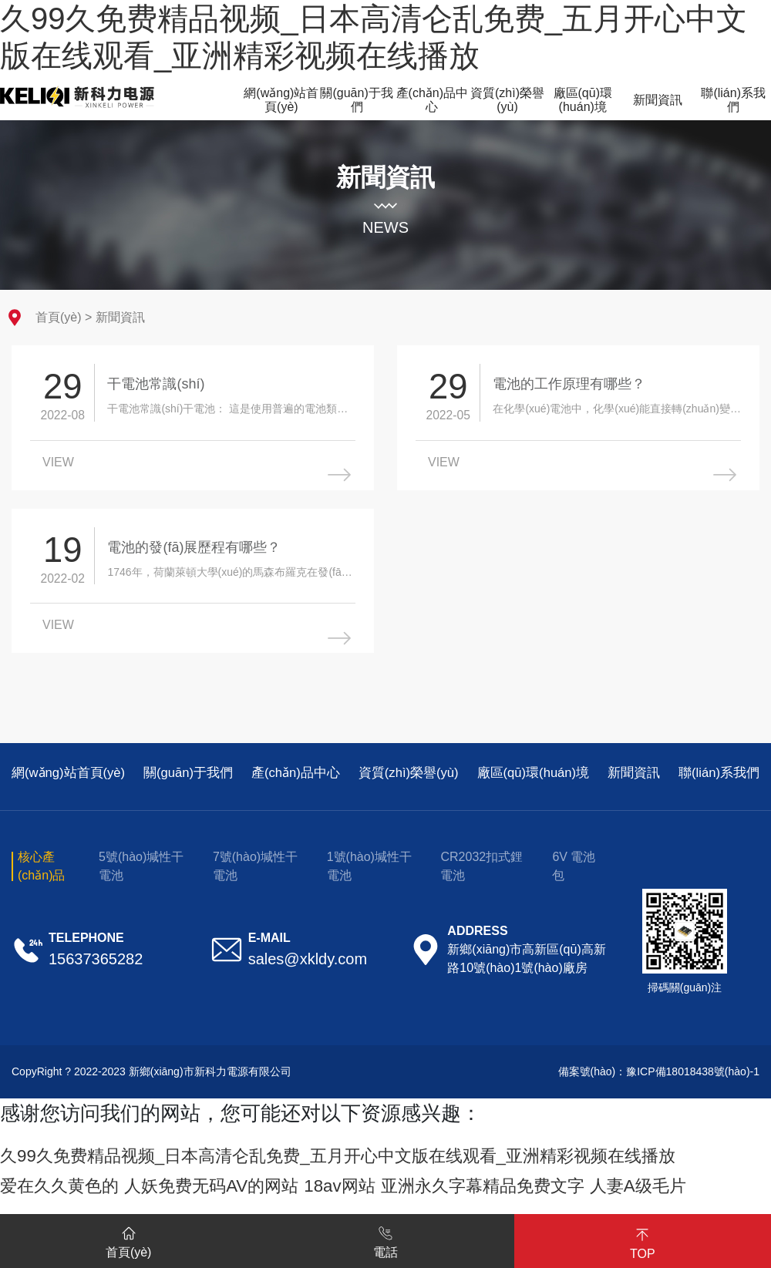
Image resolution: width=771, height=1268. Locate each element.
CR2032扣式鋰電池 (481, 875)
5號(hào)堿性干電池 (141, 875)
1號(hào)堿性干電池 (369, 875)
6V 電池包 (573, 875)
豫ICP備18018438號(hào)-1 (692, 1081)
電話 (385, 1239)
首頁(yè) (58, 317)
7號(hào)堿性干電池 (255, 875)
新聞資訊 (120, 317)
